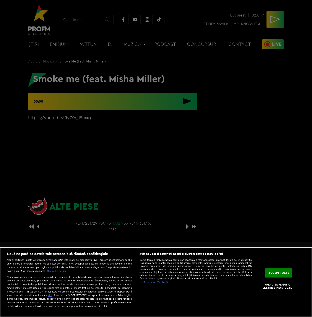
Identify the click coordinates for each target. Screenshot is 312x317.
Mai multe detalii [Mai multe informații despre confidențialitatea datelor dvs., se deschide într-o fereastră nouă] (56, 271)
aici (50, 295)
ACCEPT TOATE (278, 272)
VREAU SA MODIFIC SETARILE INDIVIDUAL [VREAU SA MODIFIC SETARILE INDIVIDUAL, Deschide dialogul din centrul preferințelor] (277, 286)
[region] (156, 282)
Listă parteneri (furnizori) (154, 282)
